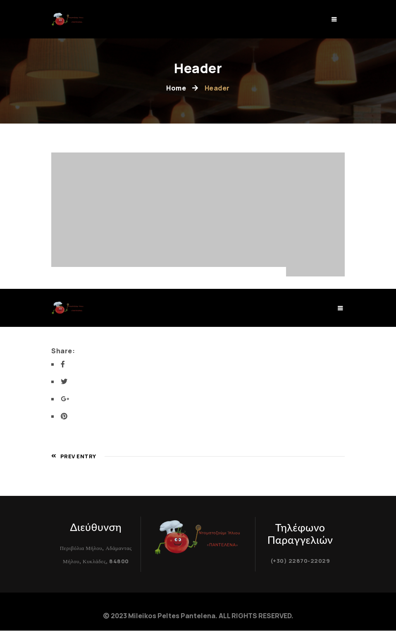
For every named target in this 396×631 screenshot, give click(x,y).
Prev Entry (73, 456)
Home (176, 88)
